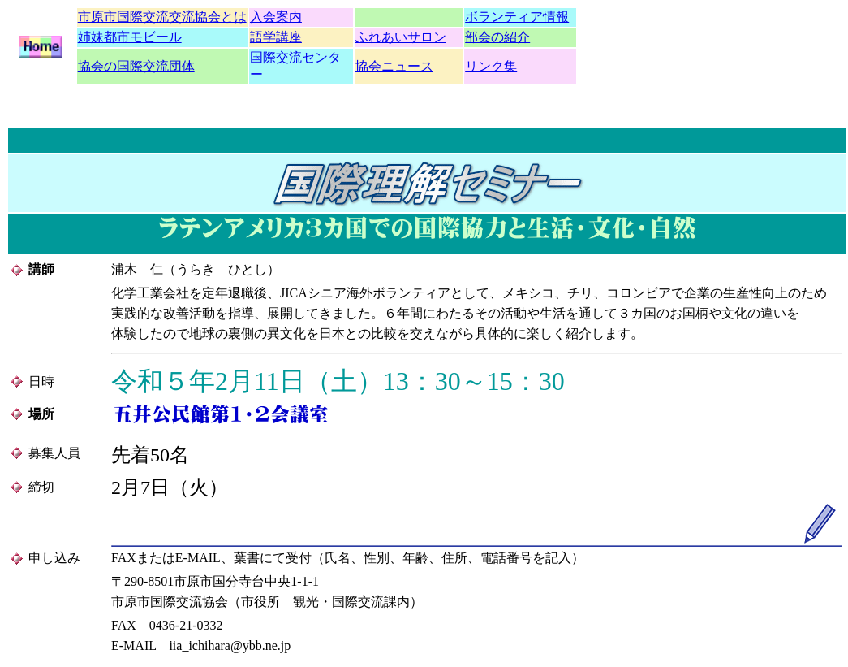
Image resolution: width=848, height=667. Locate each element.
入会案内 (276, 17)
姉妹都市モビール (130, 37)
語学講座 (276, 37)
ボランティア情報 (517, 17)
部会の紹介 (497, 37)
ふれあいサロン (400, 37)
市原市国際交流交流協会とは (162, 17)
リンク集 (491, 66)
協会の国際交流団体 (136, 66)
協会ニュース (394, 66)
